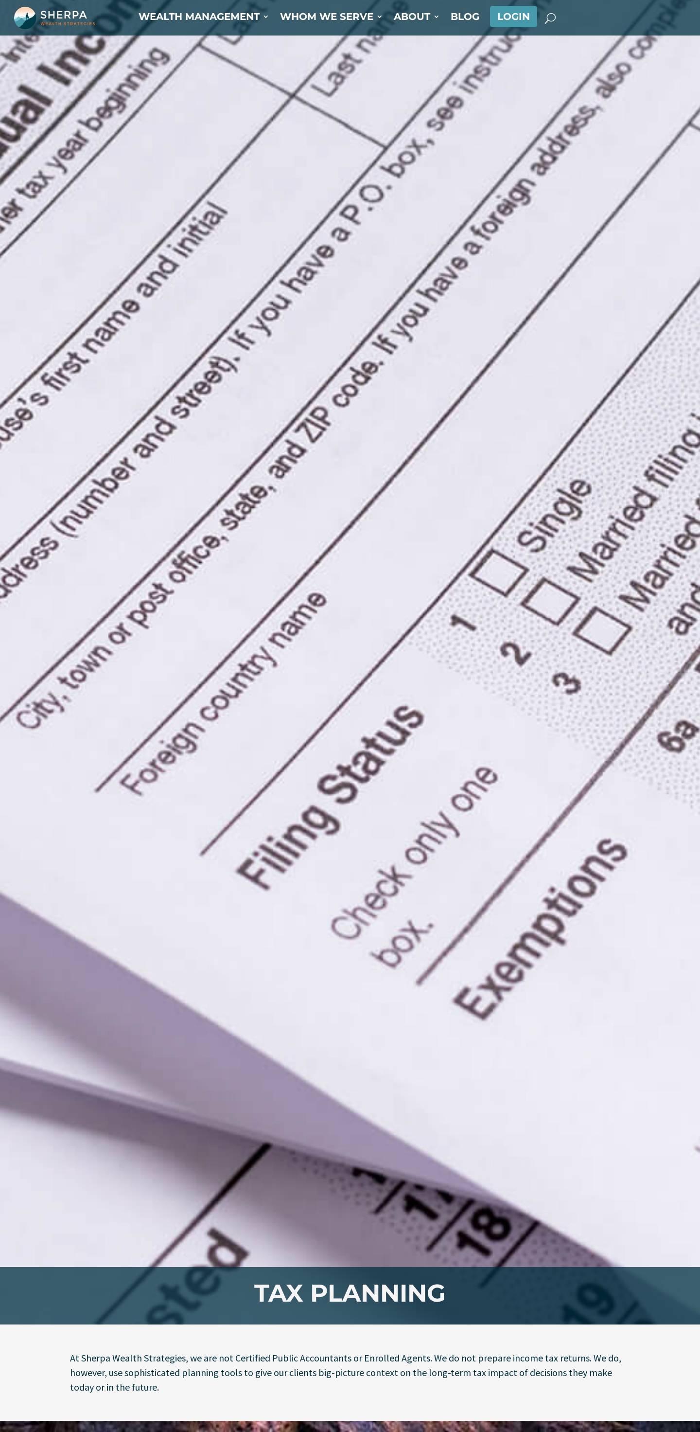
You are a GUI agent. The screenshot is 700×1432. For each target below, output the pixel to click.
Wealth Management (199, 17)
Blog (465, 17)
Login (513, 16)
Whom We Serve (326, 17)
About (412, 17)
